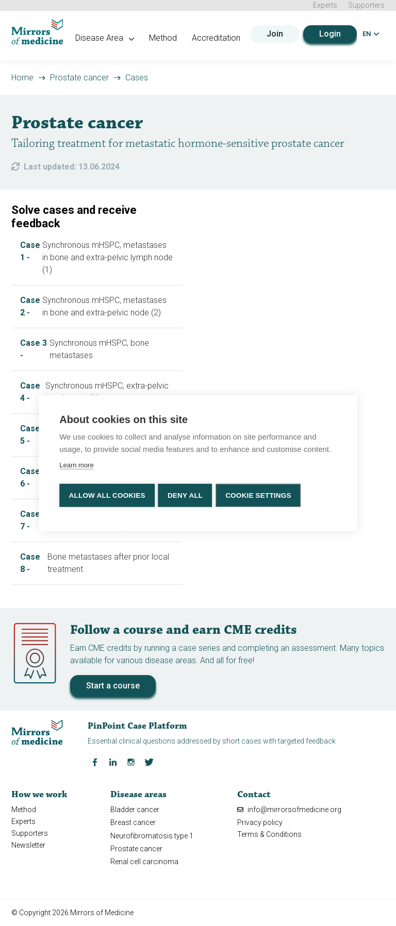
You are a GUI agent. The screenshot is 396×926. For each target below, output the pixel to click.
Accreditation (226, 37)
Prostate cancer (79, 76)
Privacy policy (260, 821)
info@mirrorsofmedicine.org (289, 808)
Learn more (76, 465)
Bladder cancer (134, 808)
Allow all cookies (107, 494)
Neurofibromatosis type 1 (151, 835)
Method (173, 37)
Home (22, 76)
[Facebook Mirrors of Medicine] (95, 760)
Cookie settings (261, 494)
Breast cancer (133, 821)
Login (329, 33)
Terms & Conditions (269, 833)
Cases (136, 76)
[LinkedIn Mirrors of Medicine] (113, 760)
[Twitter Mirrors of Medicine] (149, 760)
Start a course (113, 684)
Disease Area (115, 37)
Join (274, 33)
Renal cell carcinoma (144, 860)
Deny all (186, 494)
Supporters (366, 5)
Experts (325, 5)
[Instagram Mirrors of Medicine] (131, 760)
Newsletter (28, 844)
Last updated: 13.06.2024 (72, 166)
